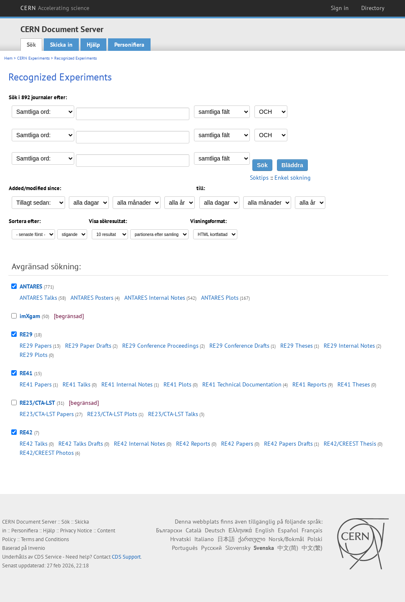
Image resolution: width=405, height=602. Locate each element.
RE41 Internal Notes (127, 384)
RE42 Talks (34, 443)
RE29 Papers (36, 345)
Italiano (204, 539)
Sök (31, 44)
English (264, 530)
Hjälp (93, 44)
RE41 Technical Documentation (242, 384)
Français (312, 530)
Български (169, 530)
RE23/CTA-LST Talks (173, 414)
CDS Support (126, 556)
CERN (55, 8)
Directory (373, 8)
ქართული (251, 539)
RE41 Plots (177, 384)
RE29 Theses (296, 345)
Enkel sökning (292, 177)
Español (288, 530)
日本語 (226, 539)
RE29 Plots (34, 355)
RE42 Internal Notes (139, 443)
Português (185, 548)
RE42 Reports (193, 443)
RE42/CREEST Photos (47, 453)
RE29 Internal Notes (349, 345)
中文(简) (287, 548)
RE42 (26, 432)
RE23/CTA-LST (37, 402)
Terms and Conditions (45, 539)
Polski (314, 539)
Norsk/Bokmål (286, 539)
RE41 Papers (36, 384)
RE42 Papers (237, 443)
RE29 (26, 334)
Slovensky (237, 548)
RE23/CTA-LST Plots (112, 414)
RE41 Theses (353, 384)
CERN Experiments (33, 58)
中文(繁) (312, 548)
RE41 (26, 373)
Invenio (36, 548)
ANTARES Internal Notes (154, 297)
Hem (8, 58)
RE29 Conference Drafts (239, 345)
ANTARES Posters (91, 297)
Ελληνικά (240, 530)
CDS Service (48, 556)
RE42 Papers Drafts (288, 443)
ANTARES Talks (38, 297)
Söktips (259, 177)
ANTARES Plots (220, 297)
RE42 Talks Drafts (80, 443)
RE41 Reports (309, 384)
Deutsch (215, 530)
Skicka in (61, 44)
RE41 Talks (77, 384)
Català (193, 530)
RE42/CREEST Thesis (350, 443)
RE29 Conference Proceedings (160, 345)
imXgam (30, 316)
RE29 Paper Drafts (88, 345)
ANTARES (31, 286)
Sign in (340, 8)
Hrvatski (180, 539)
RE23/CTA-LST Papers (47, 414)
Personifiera (129, 44)
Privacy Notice (76, 530)
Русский (211, 548)
